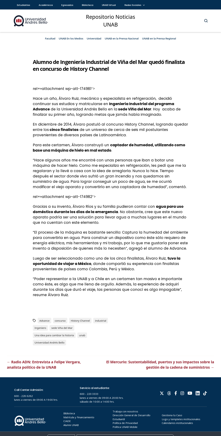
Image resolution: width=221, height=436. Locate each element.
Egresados (67, 5)
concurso (60, 320)
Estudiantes (23, 5)
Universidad (94, 38)
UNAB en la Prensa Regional (159, 38)
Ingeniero (40, 328)
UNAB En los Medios (71, 38)
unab (82, 335)
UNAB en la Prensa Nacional (122, 38)
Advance (44, 320)
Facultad (50, 38)
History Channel (80, 320)
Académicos (46, 5)
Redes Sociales (134, 5)
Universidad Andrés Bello (49, 342)
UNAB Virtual (109, 5)
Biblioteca (87, 5)
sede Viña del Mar (62, 328)
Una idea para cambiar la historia (54, 335)
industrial (100, 320)
